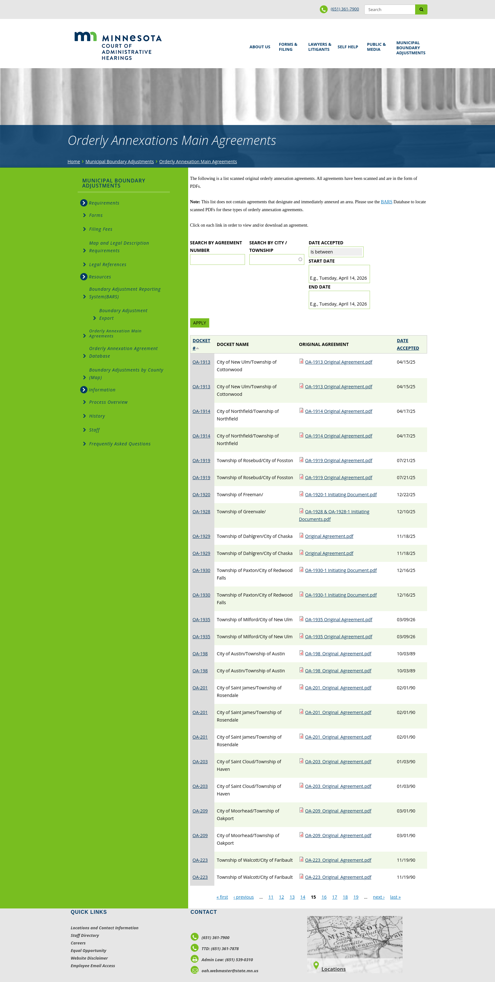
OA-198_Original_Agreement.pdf (338, 654)
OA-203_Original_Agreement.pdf (338, 762)
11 (270, 897)
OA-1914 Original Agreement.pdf (339, 411)
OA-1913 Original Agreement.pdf (339, 362)
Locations (333, 969)
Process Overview (108, 402)
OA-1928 (201, 512)
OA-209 (200, 811)
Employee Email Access (93, 965)
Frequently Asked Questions (120, 444)
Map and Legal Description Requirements (119, 246)
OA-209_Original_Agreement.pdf (338, 811)
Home (74, 161)
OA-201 (200, 688)
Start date (322, 261)
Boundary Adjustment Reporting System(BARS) (125, 293)
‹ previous (244, 897)
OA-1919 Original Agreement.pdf (339, 460)
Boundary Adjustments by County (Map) (126, 373)
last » (395, 897)
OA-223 (200, 860)
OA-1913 (201, 362)
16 (323, 897)
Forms (96, 215)
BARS (387, 201)
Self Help (347, 45)
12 (281, 897)
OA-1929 (201, 536)
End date (320, 287)
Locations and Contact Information (105, 928)
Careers (78, 943)
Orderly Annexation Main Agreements (198, 161)
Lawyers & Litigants (318, 46)
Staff (94, 430)
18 (345, 897)
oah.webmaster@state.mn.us (225, 970)
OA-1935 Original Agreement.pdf (339, 619)
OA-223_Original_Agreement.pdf (338, 860)
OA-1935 (201, 619)
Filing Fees (101, 229)
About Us (259, 45)
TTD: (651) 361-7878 (215, 948)
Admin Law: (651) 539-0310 (222, 959)
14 (302, 897)
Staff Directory (85, 935)
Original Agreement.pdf (329, 536)
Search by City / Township (268, 246)
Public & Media (377, 46)
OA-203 (200, 762)
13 (292, 897)
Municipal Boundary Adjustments (410, 48)
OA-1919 (201, 460)
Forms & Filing (289, 46)
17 (334, 897)
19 (355, 897)
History (97, 416)
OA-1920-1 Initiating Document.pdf (341, 494)
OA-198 (200, 654)
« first (222, 897)
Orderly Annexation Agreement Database (123, 352)
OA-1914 (201, 411)
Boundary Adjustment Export (123, 314)
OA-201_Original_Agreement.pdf (338, 688)
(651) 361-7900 (345, 9)
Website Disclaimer (89, 958)
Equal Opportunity (88, 950)
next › (379, 897)
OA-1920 (201, 494)
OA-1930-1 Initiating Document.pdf (341, 570)
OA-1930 (201, 570)
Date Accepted (326, 243)
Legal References (108, 264)
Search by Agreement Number (216, 246)
